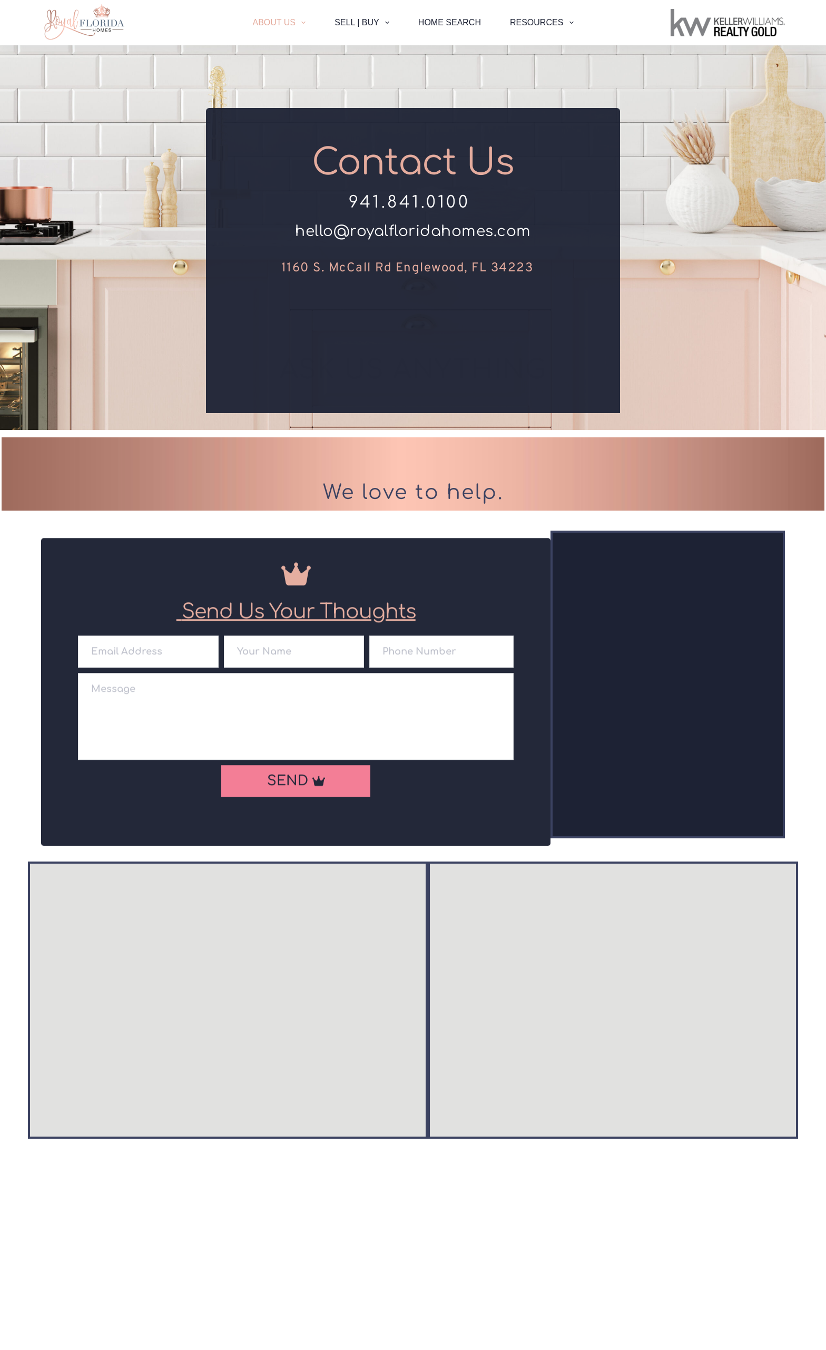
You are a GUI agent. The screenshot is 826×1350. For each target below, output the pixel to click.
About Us (281, 22)
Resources (544, 22)
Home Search (449, 22)
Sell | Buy (364, 22)
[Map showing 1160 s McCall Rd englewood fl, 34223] (613, 1004)
